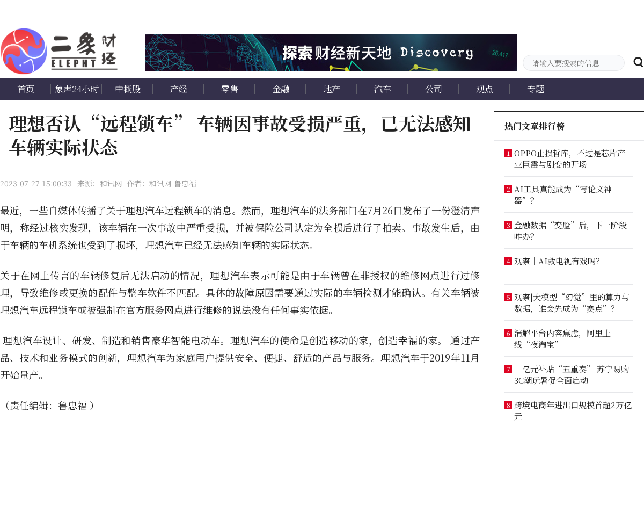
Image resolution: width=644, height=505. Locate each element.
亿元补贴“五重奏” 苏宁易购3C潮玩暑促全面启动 (571, 374)
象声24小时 (77, 89)
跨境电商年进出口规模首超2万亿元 (573, 410)
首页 (25, 89)
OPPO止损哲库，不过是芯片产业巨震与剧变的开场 (569, 158)
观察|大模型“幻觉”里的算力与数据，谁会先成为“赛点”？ (572, 302)
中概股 (128, 89)
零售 (229, 89)
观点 (484, 89)
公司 (433, 89)
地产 (331, 89)
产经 (178, 89)
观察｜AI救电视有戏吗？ (559, 260)
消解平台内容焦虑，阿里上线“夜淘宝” (562, 338)
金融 (280, 89)
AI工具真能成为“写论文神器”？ (563, 194)
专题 (535, 89)
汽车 (382, 89)
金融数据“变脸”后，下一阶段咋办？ (570, 230)
